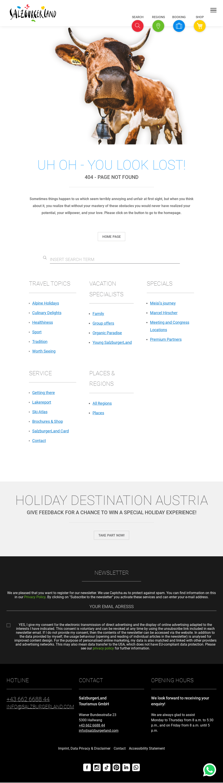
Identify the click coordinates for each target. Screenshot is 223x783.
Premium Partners (166, 339)
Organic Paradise (107, 333)
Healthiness (42, 322)
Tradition (39, 341)
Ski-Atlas (39, 412)
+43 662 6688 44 (92, 726)
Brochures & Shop (47, 421)
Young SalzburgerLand (112, 342)
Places (98, 413)
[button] (138, 26)
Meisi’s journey (163, 303)
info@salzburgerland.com (98, 731)
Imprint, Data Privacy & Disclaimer (84, 749)
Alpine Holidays (45, 303)
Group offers (103, 323)
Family (98, 314)
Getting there (43, 393)
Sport (37, 332)
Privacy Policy (35, 597)
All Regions (102, 403)
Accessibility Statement (147, 749)
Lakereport (41, 402)
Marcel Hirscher (163, 312)
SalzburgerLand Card (50, 431)
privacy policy (103, 649)
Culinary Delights (46, 312)
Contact (39, 441)
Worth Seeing (44, 351)
